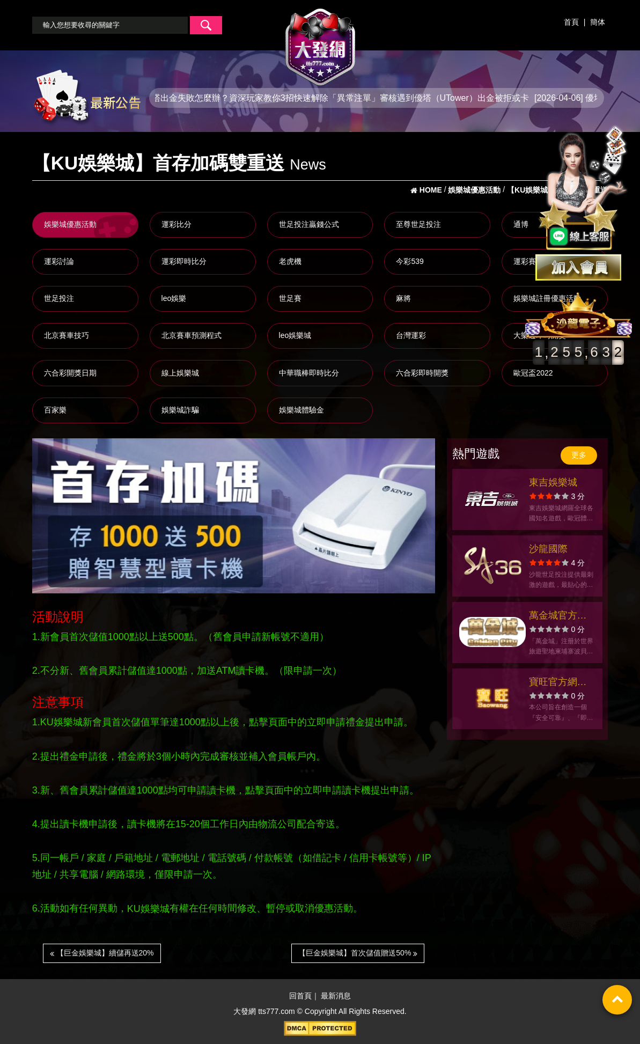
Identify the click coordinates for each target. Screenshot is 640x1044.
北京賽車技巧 (66, 335)
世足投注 (59, 298)
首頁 (571, 22)
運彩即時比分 (184, 261)
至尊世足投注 (418, 224)
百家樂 (55, 410)
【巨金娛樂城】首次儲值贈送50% (357, 953)
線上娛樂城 (180, 373)
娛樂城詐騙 (180, 410)
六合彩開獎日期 (70, 373)
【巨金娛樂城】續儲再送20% (102, 953)
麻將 (403, 298)
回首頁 (300, 996)
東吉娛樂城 (553, 482)
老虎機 (290, 261)
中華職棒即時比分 (309, 373)
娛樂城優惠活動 (70, 224)
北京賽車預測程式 (191, 335)
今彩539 (409, 261)
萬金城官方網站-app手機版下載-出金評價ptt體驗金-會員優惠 (560, 616)
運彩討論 (59, 261)
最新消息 (336, 996)
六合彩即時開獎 (422, 373)
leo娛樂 (174, 298)
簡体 (597, 22)
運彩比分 (176, 224)
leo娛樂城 (295, 335)
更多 (578, 455)
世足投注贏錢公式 (309, 224)
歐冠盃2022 (533, 373)
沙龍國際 (548, 548)
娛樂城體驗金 (301, 410)
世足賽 (290, 298)
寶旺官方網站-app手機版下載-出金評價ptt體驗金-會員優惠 (560, 683)
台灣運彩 (411, 335)
